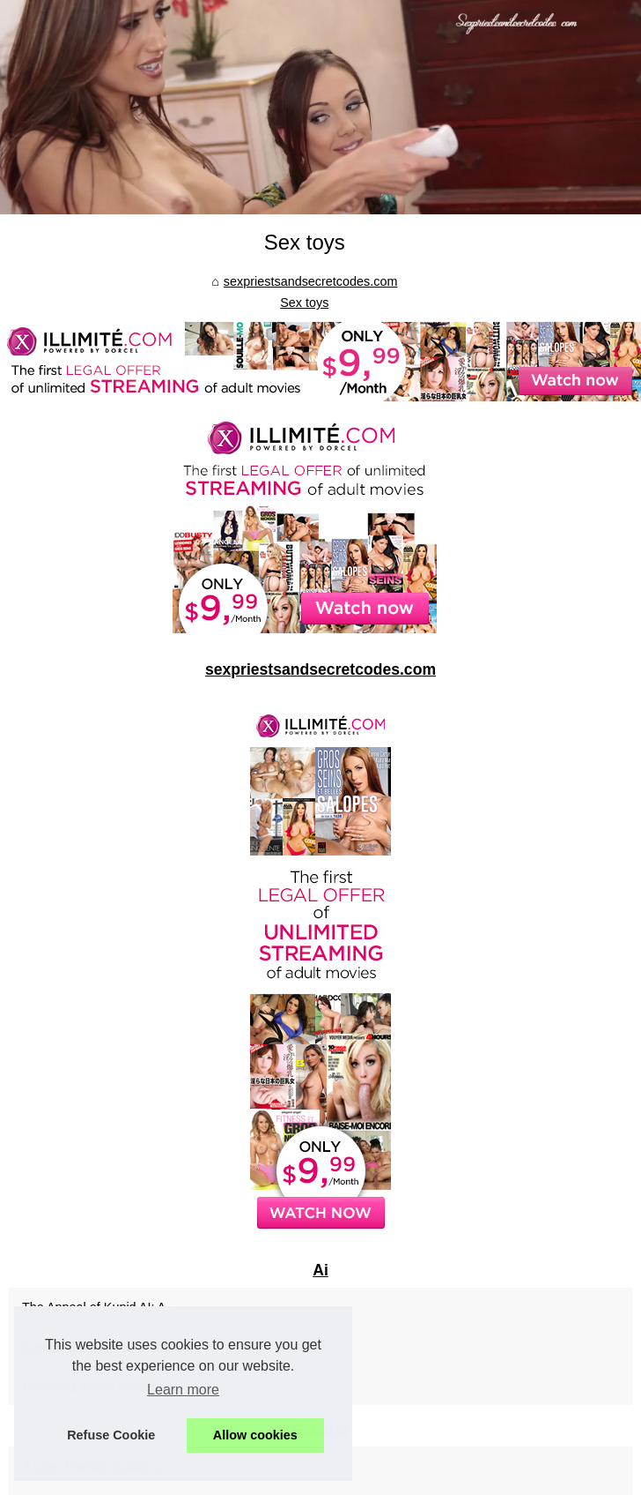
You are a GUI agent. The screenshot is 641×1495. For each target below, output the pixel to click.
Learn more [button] (183, 1389)
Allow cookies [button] (255, 1435)
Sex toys (304, 302)
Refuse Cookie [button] (111, 1435)
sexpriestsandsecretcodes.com (311, 281)
